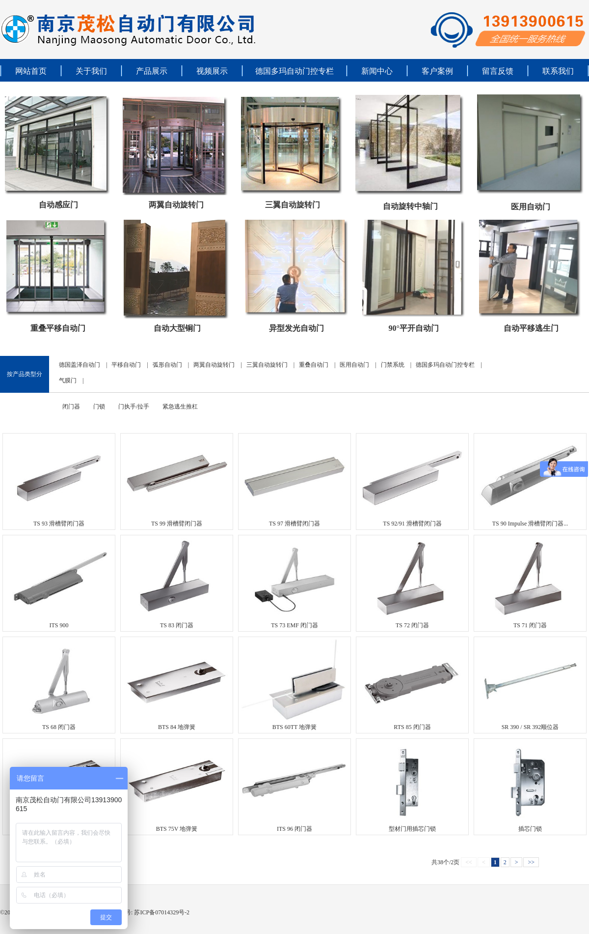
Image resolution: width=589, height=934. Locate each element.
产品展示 (151, 71)
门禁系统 (392, 364)
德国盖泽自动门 (79, 364)
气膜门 (68, 380)
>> (531, 862)
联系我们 (558, 71)
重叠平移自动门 (57, 328)
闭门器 (71, 406)
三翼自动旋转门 (292, 205)
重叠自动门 (313, 364)
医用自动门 (530, 207)
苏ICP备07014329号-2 (161, 912)
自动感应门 (58, 205)
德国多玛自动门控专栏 (294, 71)
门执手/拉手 (133, 406)
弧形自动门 (167, 364)
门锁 (99, 406)
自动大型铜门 (177, 328)
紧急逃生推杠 (180, 406)
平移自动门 (126, 364)
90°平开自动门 (413, 328)
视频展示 (212, 71)
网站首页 (31, 71)
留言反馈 (497, 71)
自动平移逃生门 (531, 328)
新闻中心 (377, 71)
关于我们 (91, 71)
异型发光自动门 (296, 328)
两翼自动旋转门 (176, 205)
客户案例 (437, 71)
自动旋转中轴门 (410, 206)
